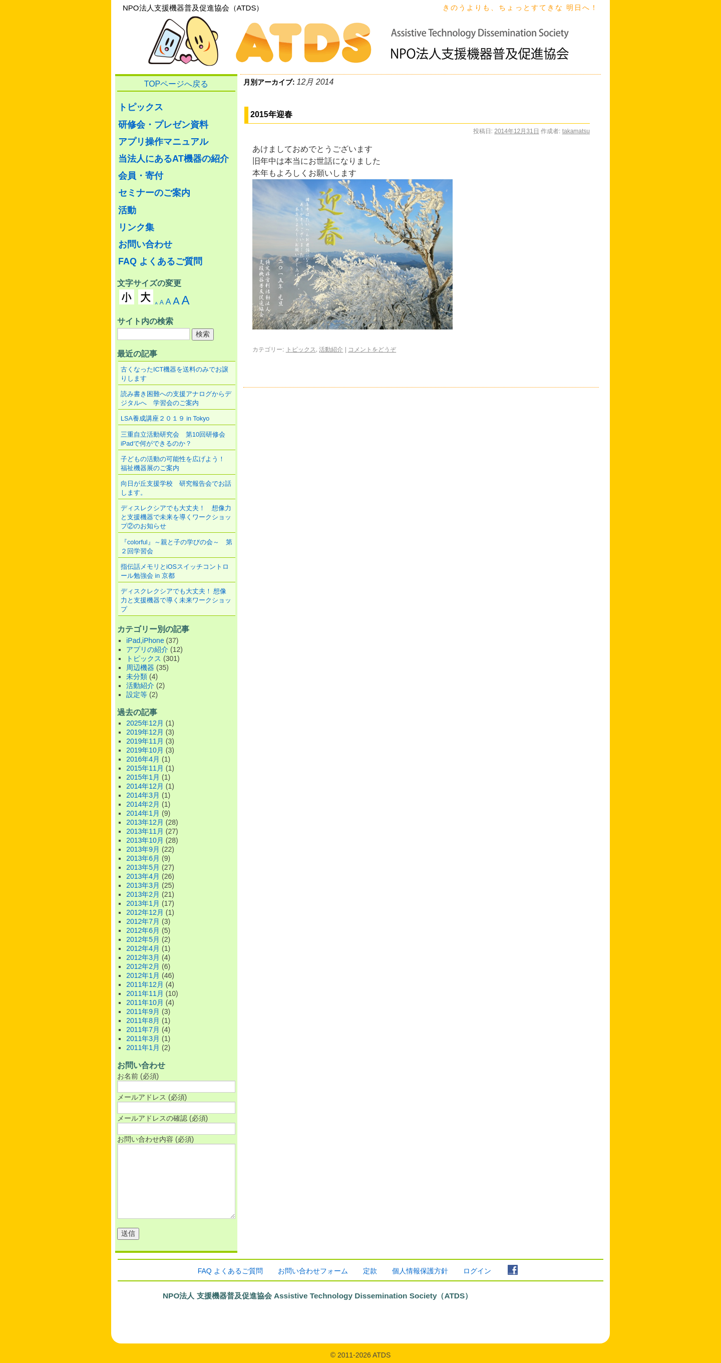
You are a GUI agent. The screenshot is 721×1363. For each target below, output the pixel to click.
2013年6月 (143, 858)
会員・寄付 (140, 176)
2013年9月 (143, 849)
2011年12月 (145, 984)
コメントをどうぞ (372, 349)
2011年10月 (145, 1002)
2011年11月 (145, 993)
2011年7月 (143, 1030)
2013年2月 (143, 894)
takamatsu (576, 131)
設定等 (136, 695)
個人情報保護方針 (420, 1271)
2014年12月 (145, 786)
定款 (370, 1271)
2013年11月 (145, 831)
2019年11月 (145, 741)
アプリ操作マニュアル (163, 142)
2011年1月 (143, 1048)
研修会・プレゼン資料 (163, 125)
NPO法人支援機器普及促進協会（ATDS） (193, 8)
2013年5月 (143, 867)
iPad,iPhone (145, 640)
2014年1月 (143, 813)
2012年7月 (143, 921)
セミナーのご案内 (154, 193)
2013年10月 (145, 840)
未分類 (136, 676)
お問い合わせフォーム (313, 1271)
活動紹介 (331, 349)
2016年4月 (143, 759)
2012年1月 (143, 975)
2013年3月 (143, 885)
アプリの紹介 (147, 649)
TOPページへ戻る (176, 84)
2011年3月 (143, 1039)
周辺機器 (140, 667)
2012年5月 (143, 939)
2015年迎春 (271, 114)
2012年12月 (145, 912)
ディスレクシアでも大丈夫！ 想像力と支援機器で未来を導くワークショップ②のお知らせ (176, 517)
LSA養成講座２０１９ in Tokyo (165, 418)
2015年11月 (145, 768)
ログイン (477, 1271)
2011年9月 (143, 1011)
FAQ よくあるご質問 (160, 261)
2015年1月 (143, 777)
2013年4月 (143, 876)
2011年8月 (143, 1020)
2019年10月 (145, 750)
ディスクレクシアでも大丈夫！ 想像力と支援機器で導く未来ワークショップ (176, 600)
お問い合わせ (145, 244)
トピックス (301, 349)
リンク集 (136, 227)
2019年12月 (145, 732)
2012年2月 (143, 966)
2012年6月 (143, 930)
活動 (127, 210)
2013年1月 (143, 903)
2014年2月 (143, 804)
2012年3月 (143, 957)
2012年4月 (143, 948)
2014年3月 (143, 795)
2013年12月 (145, 822)
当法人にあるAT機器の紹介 (173, 159)
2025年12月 (145, 723)
